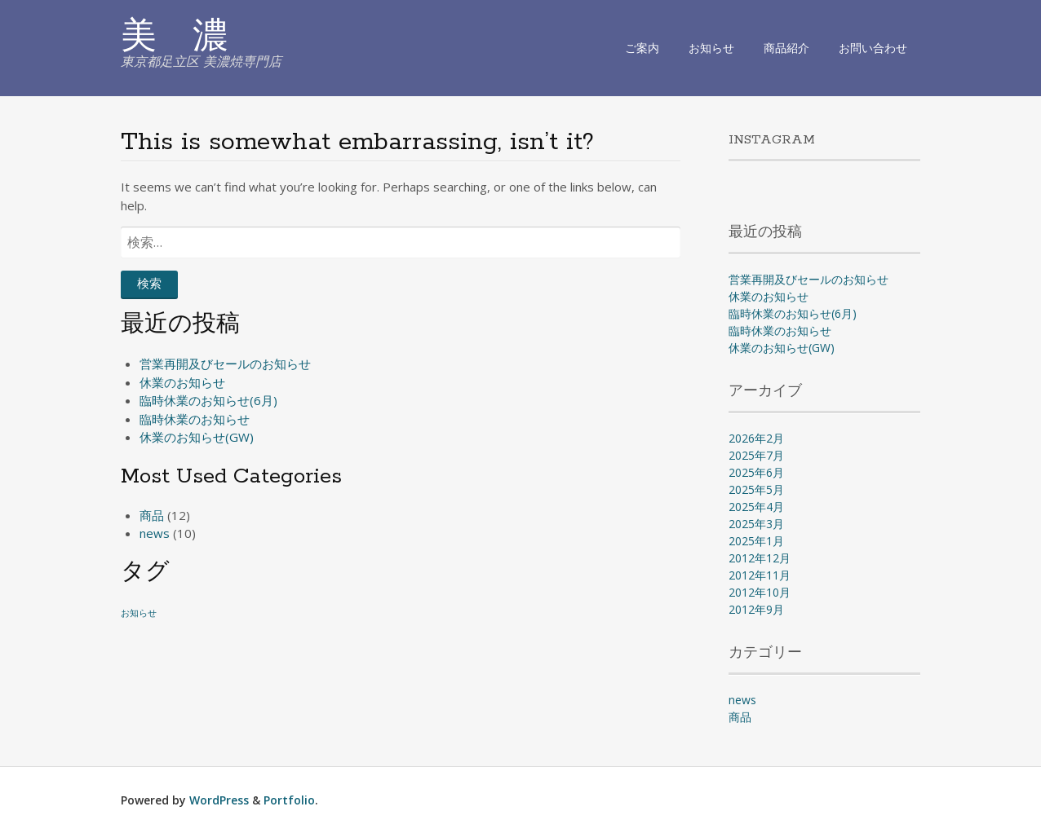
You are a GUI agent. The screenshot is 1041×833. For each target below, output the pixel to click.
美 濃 (174, 38)
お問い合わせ (873, 47)
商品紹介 (786, 47)
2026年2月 (756, 438)
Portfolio (289, 800)
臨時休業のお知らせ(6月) (208, 400)
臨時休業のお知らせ (195, 419)
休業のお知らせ (182, 382)
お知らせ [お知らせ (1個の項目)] (139, 613)
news (155, 533)
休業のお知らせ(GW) (197, 437)
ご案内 (642, 47)
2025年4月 (756, 506)
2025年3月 (756, 523)
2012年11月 (760, 575)
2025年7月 (756, 455)
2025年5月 (756, 489)
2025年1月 (756, 541)
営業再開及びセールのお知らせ (225, 363)
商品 (152, 515)
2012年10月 (760, 592)
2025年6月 (756, 472)
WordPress (219, 800)
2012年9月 (756, 609)
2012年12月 (760, 558)
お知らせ (711, 47)
